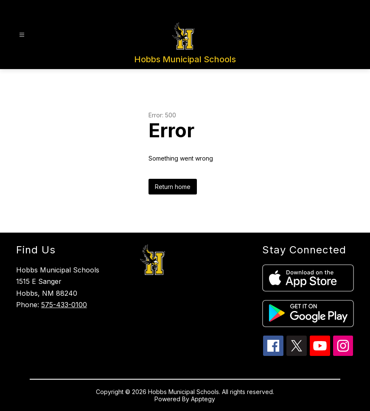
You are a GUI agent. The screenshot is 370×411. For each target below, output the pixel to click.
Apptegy (203, 399)
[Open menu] (22, 35)
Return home (173, 186)
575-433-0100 (64, 304)
